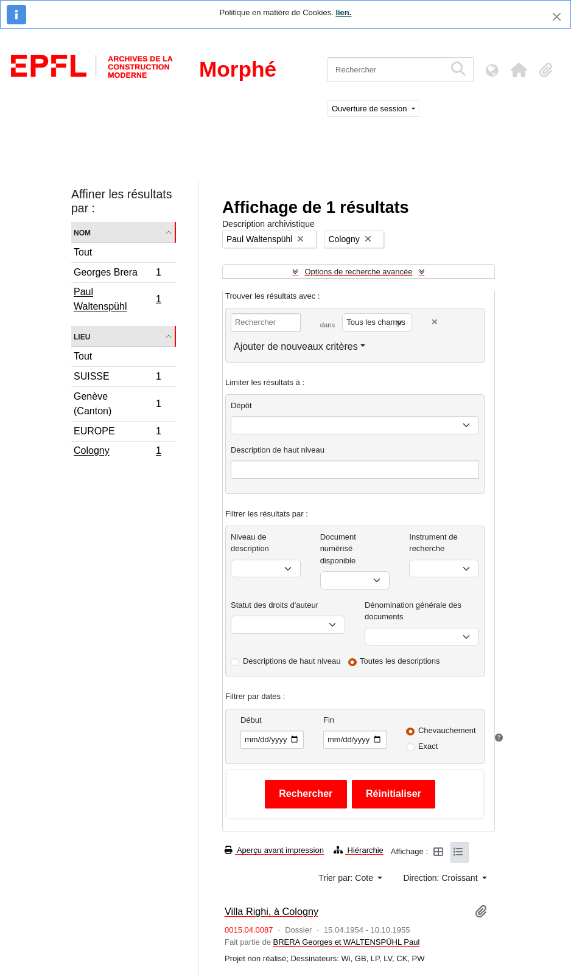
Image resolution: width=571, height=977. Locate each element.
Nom (82, 232)
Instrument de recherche (433, 543)
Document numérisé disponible (338, 548)
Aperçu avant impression (274, 850)
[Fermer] (556, 17)
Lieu (82, 336)
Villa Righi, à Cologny (271, 911)
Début (251, 720)
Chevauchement (447, 730)
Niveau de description (250, 543)
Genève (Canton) (117, 403)
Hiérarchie (359, 850)
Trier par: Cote (347, 878)
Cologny (117, 452)
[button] (518, 70)
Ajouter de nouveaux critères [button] (296, 346)
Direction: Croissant (441, 878)
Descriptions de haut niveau (291, 661)
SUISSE (117, 378)
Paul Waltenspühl (117, 299)
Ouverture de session (370, 108)
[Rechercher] (386, 69)
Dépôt (241, 405)
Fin (328, 720)
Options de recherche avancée (358, 271)
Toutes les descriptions (400, 661)
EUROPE (117, 433)
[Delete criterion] (435, 322)
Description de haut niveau (277, 449)
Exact (428, 746)
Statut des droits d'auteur (274, 605)
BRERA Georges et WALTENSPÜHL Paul (346, 942)
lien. (343, 12)
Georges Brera (117, 274)
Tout (83, 252)
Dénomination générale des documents (413, 611)
